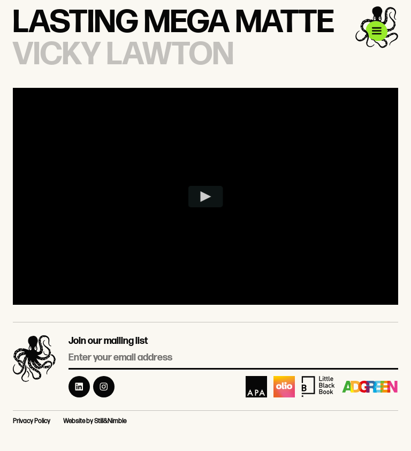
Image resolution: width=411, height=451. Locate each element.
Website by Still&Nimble (94, 421)
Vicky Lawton (123, 54)
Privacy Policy (31, 421)
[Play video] (205, 196)
